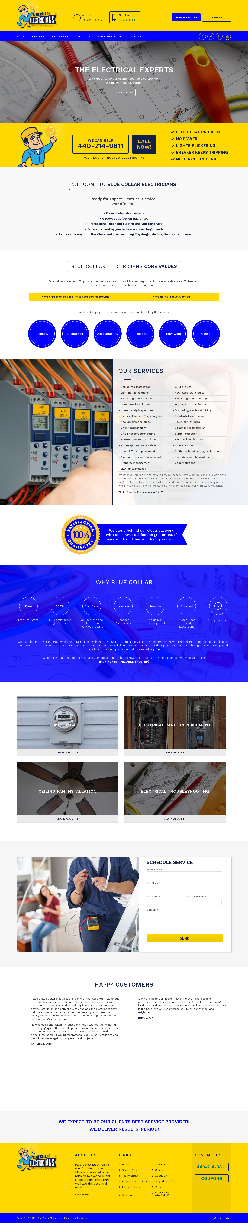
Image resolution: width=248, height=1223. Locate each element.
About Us (83, 36)
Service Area (61, 36)
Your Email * (153, 896)
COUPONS (217, 17)
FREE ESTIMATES (186, 17)
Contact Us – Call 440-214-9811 (166, 1194)
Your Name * (154, 883)
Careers (160, 1170)
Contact (155, 36)
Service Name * (155, 869)
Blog (158, 1186)
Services (38, 36)
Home (20, 36)
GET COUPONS (124, 92)
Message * (153, 910)
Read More (82, 1194)
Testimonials (130, 1175)
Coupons (135, 36)
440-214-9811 (128, 19)
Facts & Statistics (133, 1186)
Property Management (136, 1181)
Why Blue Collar (109, 36)
